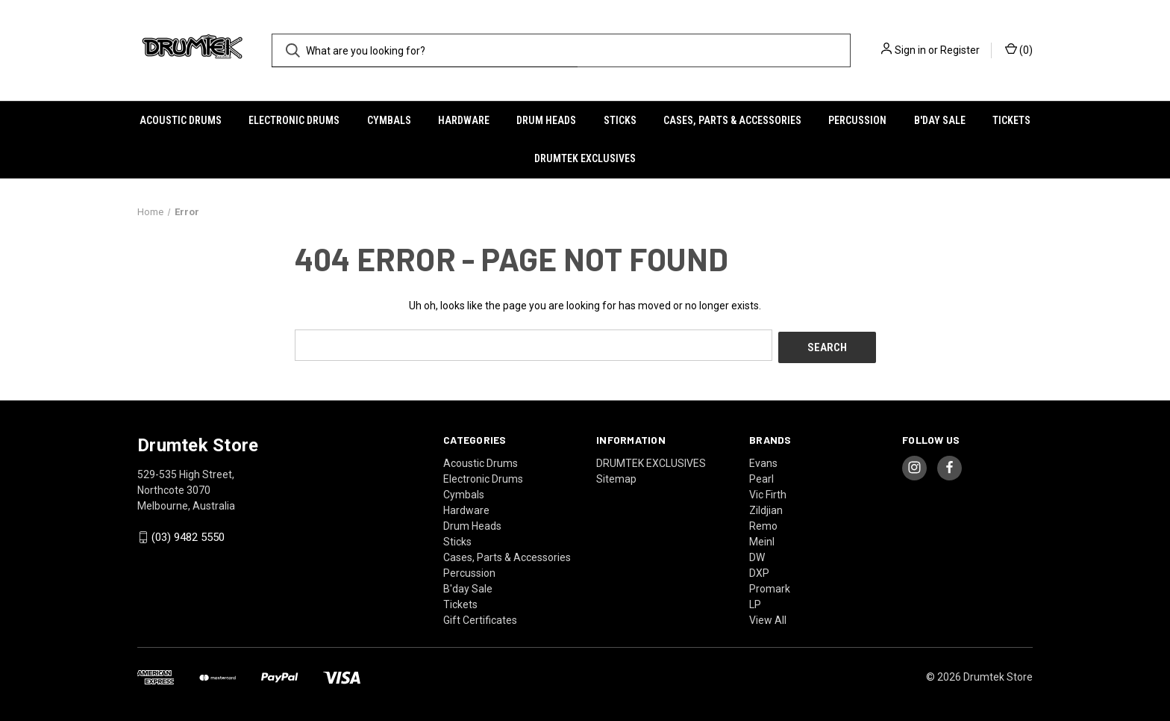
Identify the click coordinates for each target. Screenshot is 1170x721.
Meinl (762, 539)
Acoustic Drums (181, 120)
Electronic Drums (294, 120)
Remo (763, 523)
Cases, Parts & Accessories (732, 120)
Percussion (857, 120)
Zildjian (766, 507)
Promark (769, 586)
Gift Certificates (480, 617)
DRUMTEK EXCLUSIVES (585, 158)
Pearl (761, 476)
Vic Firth (767, 492)
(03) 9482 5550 (188, 535)
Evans (763, 460)
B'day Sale (940, 120)
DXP (759, 570)
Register (960, 50)
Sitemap (616, 476)
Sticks (620, 120)
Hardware (463, 120)
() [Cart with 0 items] (1019, 49)
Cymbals (389, 120)
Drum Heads (546, 120)
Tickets (1011, 120)
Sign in (910, 50)
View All (767, 617)
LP (755, 601)
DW (757, 554)
